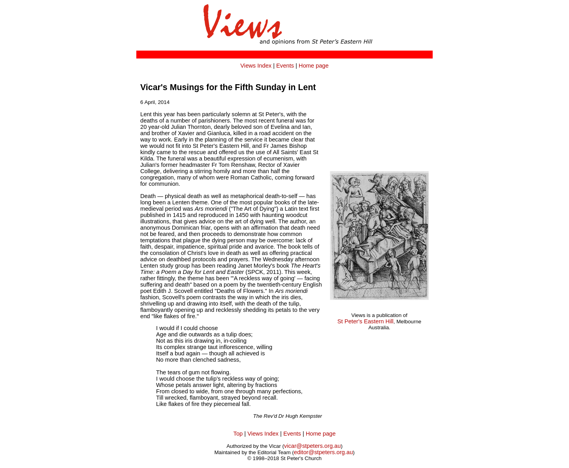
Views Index (255, 65)
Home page (314, 65)
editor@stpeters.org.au (323, 452)
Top (238, 433)
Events (285, 65)
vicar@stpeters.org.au (312, 446)
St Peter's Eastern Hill (365, 321)
